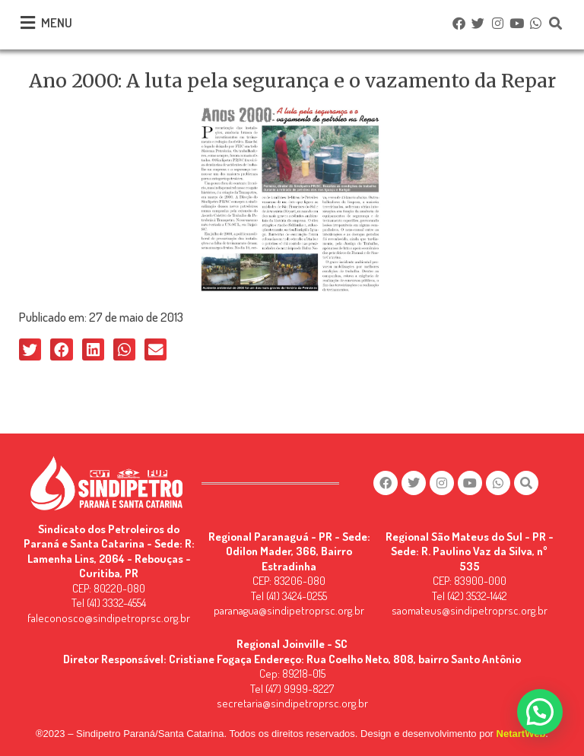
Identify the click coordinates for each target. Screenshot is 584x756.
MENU (56, 22)
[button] (30, 349)
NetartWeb (521, 733)
